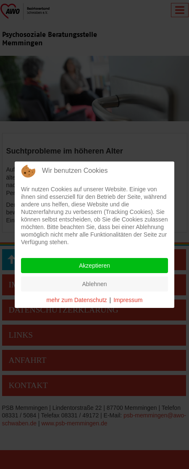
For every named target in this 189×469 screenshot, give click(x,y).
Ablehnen (94, 284)
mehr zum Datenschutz (77, 300)
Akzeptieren (94, 265)
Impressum (127, 300)
